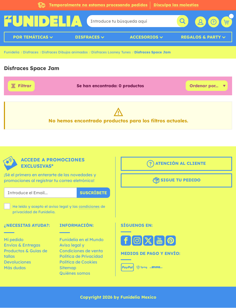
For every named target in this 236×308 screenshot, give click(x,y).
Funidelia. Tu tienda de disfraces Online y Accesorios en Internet (43, 21)
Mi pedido (13, 239)
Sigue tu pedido (176, 180)
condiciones (89, 206)
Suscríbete (93, 192)
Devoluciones (17, 262)
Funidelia (11, 52)
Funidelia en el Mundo (81, 239)
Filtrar (24, 86)
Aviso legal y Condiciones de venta (81, 248)
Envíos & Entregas (22, 245)
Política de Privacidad (81, 256)
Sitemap (67, 267)
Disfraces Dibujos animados (65, 52)
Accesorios (144, 37)
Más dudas (15, 267)
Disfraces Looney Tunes (111, 52)
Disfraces (87, 37)
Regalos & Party (201, 37)
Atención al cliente (176, 163)
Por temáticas (30, 37)
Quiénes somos (74, 273)
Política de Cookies (78, 262)
